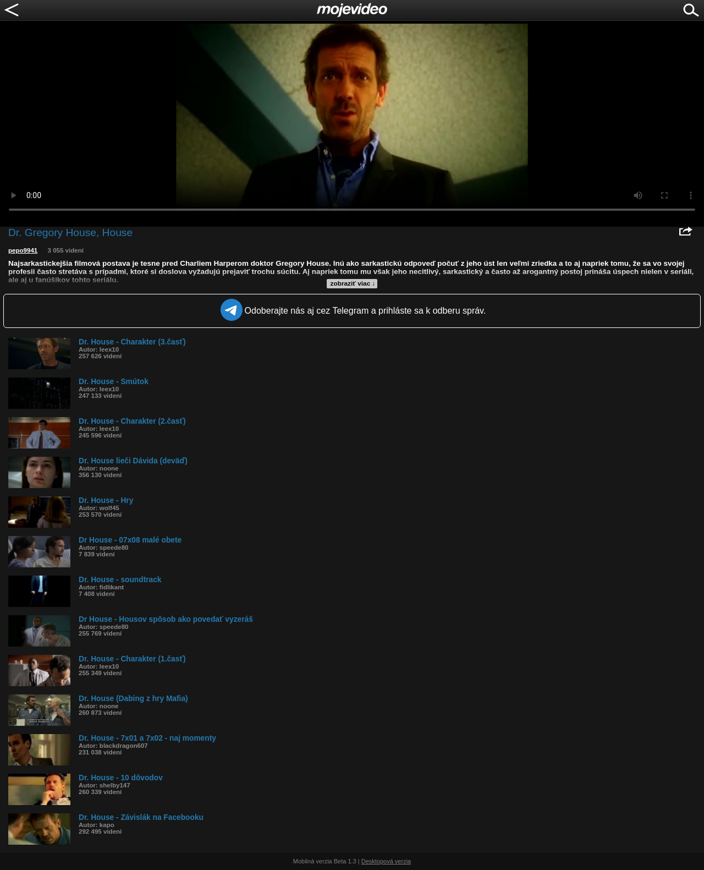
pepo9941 (22, 250)
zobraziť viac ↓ (353, 283)
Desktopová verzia (386, 861)
